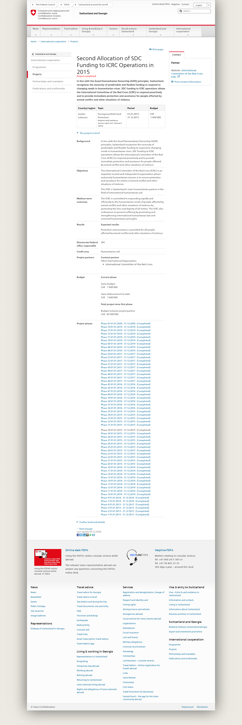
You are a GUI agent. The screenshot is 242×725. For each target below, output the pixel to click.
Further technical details (92, 522)
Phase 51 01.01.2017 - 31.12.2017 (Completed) (125, 364)
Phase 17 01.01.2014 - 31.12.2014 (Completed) (125, 471)
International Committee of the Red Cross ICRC (187, 73)
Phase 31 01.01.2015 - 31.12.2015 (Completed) (125, 425)
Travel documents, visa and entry (92, 606)
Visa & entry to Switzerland (133, 31)
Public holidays (38, 606)
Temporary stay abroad (88, 666)
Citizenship (128, 682)
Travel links (82, 634)
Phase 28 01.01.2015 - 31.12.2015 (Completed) (125, 437)
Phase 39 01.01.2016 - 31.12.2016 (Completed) (125, 398)
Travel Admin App (85, 643)
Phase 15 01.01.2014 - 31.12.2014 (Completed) (125, 477)
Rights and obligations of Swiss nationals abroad (97, 691)
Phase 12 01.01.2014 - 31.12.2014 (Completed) (125, 487)
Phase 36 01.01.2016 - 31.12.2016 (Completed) (125, 408)
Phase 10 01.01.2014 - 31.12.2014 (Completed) (125, 494)
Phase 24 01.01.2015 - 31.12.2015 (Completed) (125, 450)
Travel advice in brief (87, 597)
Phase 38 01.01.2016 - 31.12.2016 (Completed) (125, 401)
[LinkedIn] (84, 534)
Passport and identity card (135, 600)
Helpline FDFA (164, 550)
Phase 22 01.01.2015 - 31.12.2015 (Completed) (125, 457)
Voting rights (129, 605)
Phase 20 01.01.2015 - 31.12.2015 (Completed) (125, 464)
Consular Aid (83, 630)
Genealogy (128, 651)
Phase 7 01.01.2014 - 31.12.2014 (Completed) (125, 501)
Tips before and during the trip (92, 601)
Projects (173, 649)
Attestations (129, 628)
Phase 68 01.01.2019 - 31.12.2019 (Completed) (125, 347)
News (35, 31)
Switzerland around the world (93, 4)
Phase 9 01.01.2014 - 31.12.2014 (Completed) (125, 498)
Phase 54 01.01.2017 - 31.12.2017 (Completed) (125, 354)
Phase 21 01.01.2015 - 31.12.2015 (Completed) (125, 460)
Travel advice (71, 31)
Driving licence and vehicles (136, 609)
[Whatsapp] (90, 534)
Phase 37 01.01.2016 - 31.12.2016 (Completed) (125, 404)
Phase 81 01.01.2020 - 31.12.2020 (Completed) (125, 323)
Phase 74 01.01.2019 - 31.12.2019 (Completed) (125, 327)
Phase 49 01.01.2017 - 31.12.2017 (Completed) (125, 371)
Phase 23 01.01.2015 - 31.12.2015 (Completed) (125, 454)
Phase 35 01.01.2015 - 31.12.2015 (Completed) (125, 411)
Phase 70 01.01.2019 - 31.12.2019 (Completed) (125, 340)
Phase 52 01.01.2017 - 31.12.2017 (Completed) (125, 361)
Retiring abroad (84, 675)
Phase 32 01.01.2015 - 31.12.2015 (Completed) (125, 421)
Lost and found (130, 637)
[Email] (93, 534)
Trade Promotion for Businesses (138, 692)
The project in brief (89, 133)
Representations (51, 31)
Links (125, 673)
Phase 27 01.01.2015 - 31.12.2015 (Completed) (125, 440)
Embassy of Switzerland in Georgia (47, 628)
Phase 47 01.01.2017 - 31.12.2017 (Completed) (125, 377)
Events (34, 601)
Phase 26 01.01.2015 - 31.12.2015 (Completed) (125, 443)
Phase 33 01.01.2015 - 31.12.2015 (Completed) (125, 418)
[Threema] (87, 534)
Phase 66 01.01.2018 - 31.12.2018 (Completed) (125, 350)
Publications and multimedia (183, 658)
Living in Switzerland (179, 605)
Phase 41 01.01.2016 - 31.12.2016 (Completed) (125, 391)
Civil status (128, 687)
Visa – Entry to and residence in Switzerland (184, 594)
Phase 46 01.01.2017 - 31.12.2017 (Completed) (125, 381)
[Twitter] (81, 534)
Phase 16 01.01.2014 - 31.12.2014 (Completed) (125, 474)
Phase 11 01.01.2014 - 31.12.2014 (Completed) (125, 491)
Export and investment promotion (185, 631)
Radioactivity (83, 625)
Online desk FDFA (76, 550)
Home (34, 41)
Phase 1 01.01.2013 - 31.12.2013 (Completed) (125, 514)
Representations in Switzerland (92, 656)
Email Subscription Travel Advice (92, 639)
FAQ (79, 611)
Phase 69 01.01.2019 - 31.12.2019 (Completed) (125, 344)
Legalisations (129, 623)
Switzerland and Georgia (160, 31)
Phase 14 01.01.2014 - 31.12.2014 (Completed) (125, 481)
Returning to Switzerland (89, 680)
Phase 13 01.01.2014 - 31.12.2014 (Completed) (125, 484)
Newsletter (36, 597)
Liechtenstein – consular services (138, 660)
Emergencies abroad (133, 614)
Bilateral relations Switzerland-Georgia (188, 627)
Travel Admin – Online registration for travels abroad (141, 667)
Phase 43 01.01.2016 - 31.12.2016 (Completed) (125, 384)
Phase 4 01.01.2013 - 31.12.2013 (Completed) (125, 504)
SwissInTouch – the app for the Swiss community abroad (140, 698)
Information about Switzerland (184, 609)
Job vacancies (37, 611)
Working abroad (85, 670)
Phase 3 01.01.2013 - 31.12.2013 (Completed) (125, 508)
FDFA (66, 4)
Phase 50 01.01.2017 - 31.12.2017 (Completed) (125, 367)
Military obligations (132, 642)
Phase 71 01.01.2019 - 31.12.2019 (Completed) (125, 337)
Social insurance (131, 633)
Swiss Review (129, 678)
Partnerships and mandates (182, 654)
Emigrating (82, 661)
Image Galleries (38, 615)
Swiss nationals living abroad (91, 684)
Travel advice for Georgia (89, 592)
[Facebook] (78, 534)
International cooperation (188, 31)
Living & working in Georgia (93, 31)
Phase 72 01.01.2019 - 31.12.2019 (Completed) (125, 334)
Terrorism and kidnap (87, 615)
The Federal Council (45, 4)
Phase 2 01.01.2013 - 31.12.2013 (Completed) (125, 511)
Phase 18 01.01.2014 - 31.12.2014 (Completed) (125, 467)
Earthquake (82, 620)
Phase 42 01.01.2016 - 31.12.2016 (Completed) (125, 388)
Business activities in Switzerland (185, 614)
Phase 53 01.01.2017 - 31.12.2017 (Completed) (125, 357)
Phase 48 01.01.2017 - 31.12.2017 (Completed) (125, 374)
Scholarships (129, 656)
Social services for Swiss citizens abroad (142, 618)
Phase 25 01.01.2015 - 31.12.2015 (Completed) (125, 447)
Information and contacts (181, 600)
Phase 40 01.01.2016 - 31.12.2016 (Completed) (125, 394)
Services (113, 31)
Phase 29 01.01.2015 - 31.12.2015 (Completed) (125, 433)
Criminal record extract (134, 647)
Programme (174, 644)
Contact (175, 54)
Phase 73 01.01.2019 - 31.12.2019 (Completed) (125, 330)
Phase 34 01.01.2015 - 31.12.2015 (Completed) (125, 415)
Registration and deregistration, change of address (143, 594)
